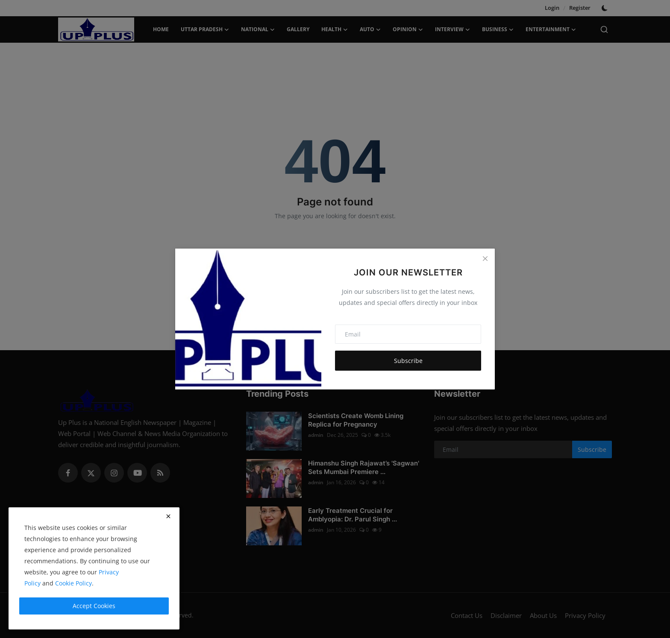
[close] (168, 516)
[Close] (485, 258)
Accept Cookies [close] (94, 606)
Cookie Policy (73, 583)
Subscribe (408, 361)
